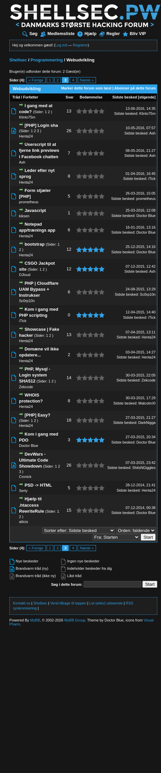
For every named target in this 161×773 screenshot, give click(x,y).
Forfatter (30, 97)
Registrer (80, 45)
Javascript (35, 210)
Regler (109, 33)
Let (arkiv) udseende (106, 603)
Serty (23, 491)
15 (69, 510)
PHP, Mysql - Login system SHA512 (34, 374)
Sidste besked (124, 97)
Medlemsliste (57, 33)
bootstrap (35, 244)
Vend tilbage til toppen (68, 603)
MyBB (35, 620)
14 (69, 377)
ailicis (23, 522)
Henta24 (26, 136)
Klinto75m (27, 117)
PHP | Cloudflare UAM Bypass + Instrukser (38, 289)
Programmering (47, 59)
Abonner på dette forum (135, 88)
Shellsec (18, 59)
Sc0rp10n (27, 301)
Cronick (25, 477)
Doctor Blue (145, 216)
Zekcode (26, 387)
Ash (152, 133)
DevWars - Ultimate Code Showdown (33, 460)
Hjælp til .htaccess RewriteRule (31, 504)
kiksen (24, 216)
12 (69, 249)
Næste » (87, 80)
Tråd (16, 97)
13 (69, 110)
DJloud (24, 275)
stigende (146, 97)
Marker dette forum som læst (86, 88)
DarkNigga (147, 423)
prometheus (28, 202)
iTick (151, 179)
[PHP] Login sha (41, 125)
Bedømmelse (91, 97)
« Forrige (36, 80)
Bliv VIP (134, 33)
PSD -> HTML (38, 485)
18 (69, 420)
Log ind (61, 45)
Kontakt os (21, 603)
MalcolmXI (146, 403)
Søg (30, 33)
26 (69, 130)
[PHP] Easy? (37, 415)
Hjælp (86, 33)
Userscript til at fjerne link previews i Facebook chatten (39, 150)
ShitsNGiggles (144, 468)
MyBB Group (74, 620)
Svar (70, 97)
